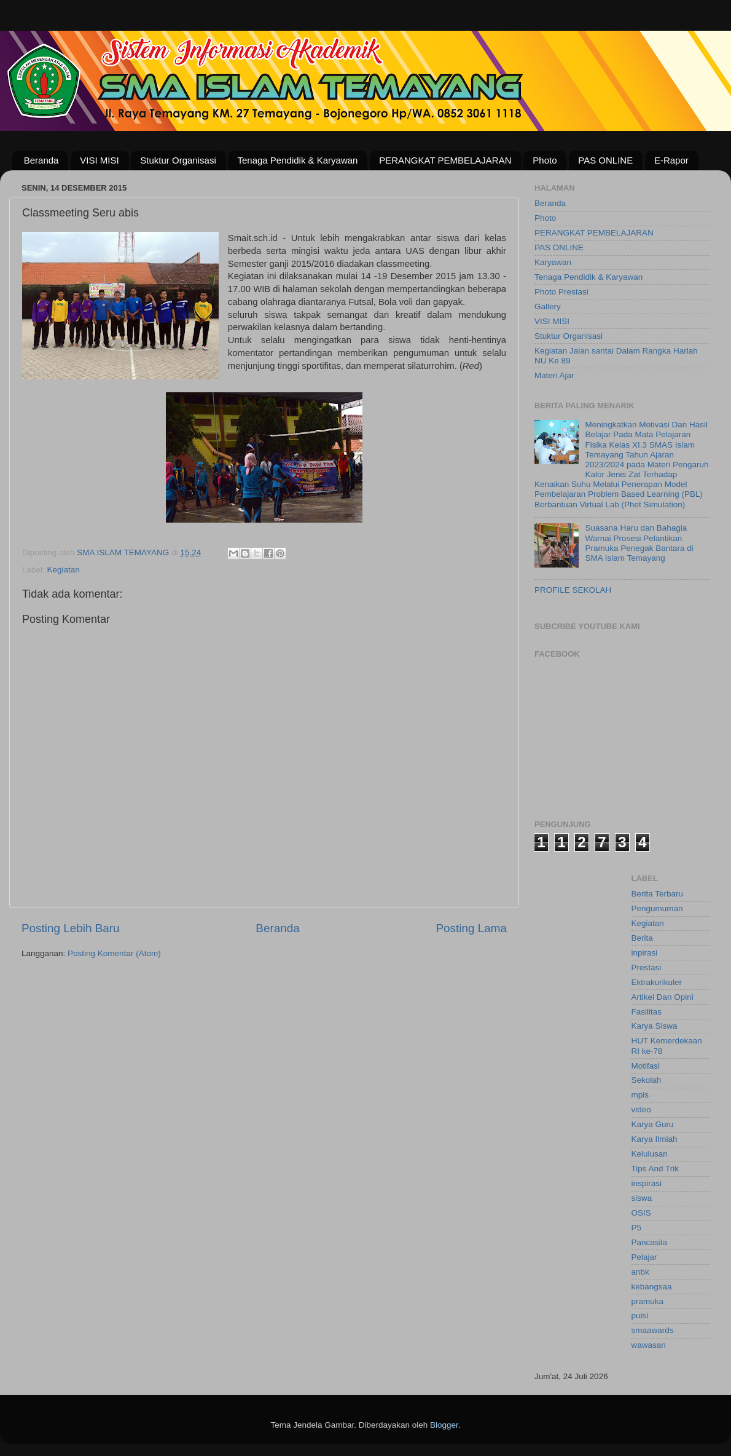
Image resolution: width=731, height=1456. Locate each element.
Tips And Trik (655, 1168)
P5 (636, 1227)
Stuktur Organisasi (178, 160)
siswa (641, 1198)
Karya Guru (652, 1124)
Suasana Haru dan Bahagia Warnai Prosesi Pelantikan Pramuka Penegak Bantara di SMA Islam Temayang (639, 543)
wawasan (648, 1345)
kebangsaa (651, 1286)
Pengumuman (657, 908)
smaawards (652, 1330)
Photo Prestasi (561, 291)
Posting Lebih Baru (71, 928)
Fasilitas (646, 1011)
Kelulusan (649, 1153)
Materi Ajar (554, 375)
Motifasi (645, 1065)
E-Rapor (671, 160)
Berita (642, 938)
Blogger (444, 1425)
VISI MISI (99, 160)
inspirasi (646, 1183)
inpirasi (644, 952)
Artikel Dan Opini (662, 997)
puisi (640, 1315)
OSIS (641, 1212)
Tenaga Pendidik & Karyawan (297, 160)
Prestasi (646, 967)
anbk (640, 1271)
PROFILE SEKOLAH (572, 590)
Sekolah (646, 1080)
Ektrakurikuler (656, 982)
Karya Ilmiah (654, 1139)
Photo (545, 160)
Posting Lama (471, 928)
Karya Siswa (654, 1026)
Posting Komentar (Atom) (114, 953)
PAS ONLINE (605, 160)
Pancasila (649, 1242)
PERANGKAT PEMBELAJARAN (445, 160)
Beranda (41, 160)
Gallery (547, 306)
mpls (640, 1094)
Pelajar (644, 1257)
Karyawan (552, 262)
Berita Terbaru (657, 893)
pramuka (647, 1301)
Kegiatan (63, 569)
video (641, 1109)
